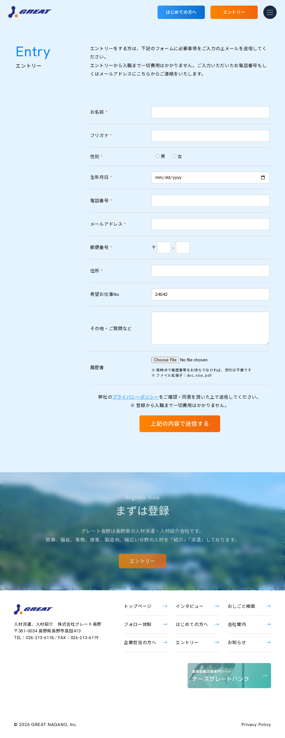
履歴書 (97, 368)
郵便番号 (101, 247)
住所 (96, 271)
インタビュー (189, 606)
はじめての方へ (181, 12)
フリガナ (101, 135)
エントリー (234, 12)
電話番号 (101, 201)
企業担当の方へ (140, 643)
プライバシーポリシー (135, 397)
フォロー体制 (138, 624)
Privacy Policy (256, 724)
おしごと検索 (241, 606)
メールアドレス (108, 224)
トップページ (138, 606)
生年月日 (101, 177)
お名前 (98, 112)
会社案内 (237, 624)
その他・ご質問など (111, 329)
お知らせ (237, 643)
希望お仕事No (104, 294)
